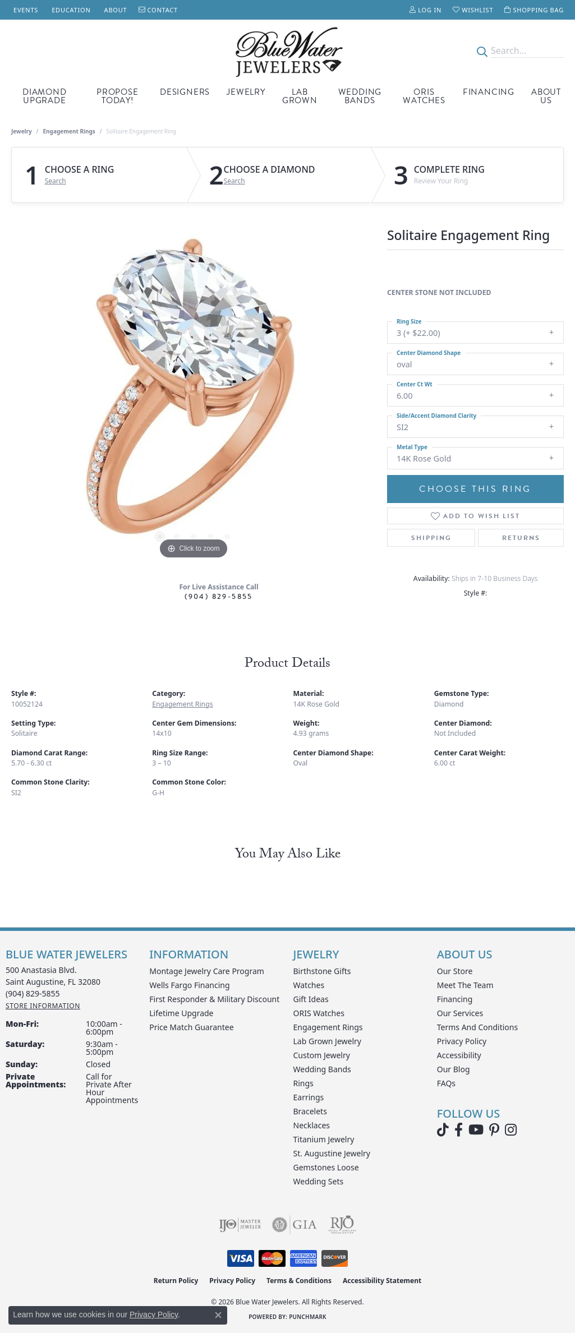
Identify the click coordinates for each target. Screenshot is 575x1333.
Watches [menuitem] (309, 985)
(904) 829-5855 (219, 596)
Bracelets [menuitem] (310, 1111)
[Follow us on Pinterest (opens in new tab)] (494, 1130)
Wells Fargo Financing (189, 985)
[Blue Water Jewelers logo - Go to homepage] (287, 51)
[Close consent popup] (218, 1315)
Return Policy (176, 1280)
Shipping (431, 538)
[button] (425, 10)
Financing (488, 92)
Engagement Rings (69, 131)
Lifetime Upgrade (181, 1013)
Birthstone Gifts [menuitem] (322, 971)
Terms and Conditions (477, 1027)
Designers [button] (185, 92)
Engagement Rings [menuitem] (328, 1027)
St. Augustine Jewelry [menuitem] (331, 1153)
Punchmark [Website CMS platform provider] (307, 1317)
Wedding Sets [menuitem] (318, 1181)
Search (55, 181)
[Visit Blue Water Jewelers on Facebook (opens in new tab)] (458, 1130)
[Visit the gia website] (294, 1225)
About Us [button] (546, 96)
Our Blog (453, 1069)
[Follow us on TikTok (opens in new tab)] (443, 1130)
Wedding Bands (360, 96)
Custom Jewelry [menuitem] (321, 1055)
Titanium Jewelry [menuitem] (324, 1139)
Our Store (455, 971)
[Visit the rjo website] (342, 1225)
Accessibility (459, 1055)
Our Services (460, 1013)
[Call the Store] (33, 993)
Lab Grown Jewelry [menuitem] (327, 1041)
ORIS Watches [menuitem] (318, 1013)
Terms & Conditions (299, 1280)
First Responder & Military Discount (214, 999)
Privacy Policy (461, 1041)
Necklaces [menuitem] (311, 1125)
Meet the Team (465, 985)
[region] (193, 393)
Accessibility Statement (382, 1280)
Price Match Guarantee (191, 1027)
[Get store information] (43, 1006)
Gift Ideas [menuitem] (311, 999)
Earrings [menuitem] (308, 1097)
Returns (521, 538)
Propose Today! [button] (117, 96)
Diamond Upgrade (44, 96)
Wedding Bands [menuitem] (322, 1069)
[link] (24, 10)
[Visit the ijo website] (240, 1225)
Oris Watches (424, 96)
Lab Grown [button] (300, 96)
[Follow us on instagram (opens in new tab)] (511, 1130)
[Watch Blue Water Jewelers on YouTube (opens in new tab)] (476, 1130)
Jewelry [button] (246, 92)
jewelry (21, 131)
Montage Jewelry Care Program (206, 971)
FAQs (446, 1083)
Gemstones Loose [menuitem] (326, 1167)
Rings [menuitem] (303, 1083)
